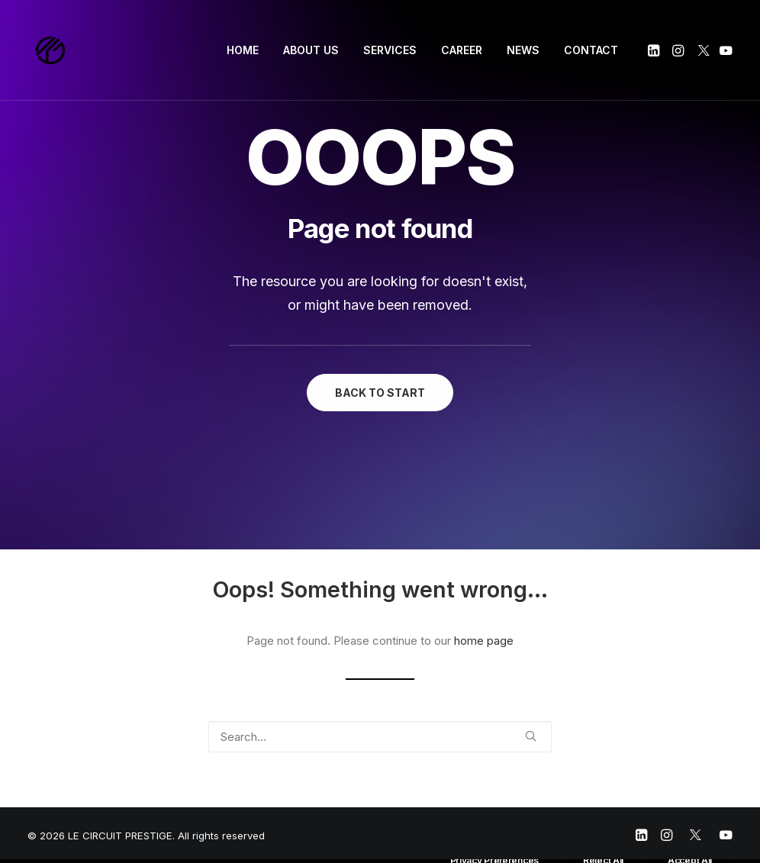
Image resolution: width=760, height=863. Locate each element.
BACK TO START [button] (380, 392)
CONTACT (591, 49)
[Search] (380, 736)
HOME (243, 49)
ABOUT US (311, 49)
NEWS (523, 49)
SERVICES (390, 49)
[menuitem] (242, 50)
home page (484, 640)
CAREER (461, 49)
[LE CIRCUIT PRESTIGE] (50, 50)
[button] (655, 50)
